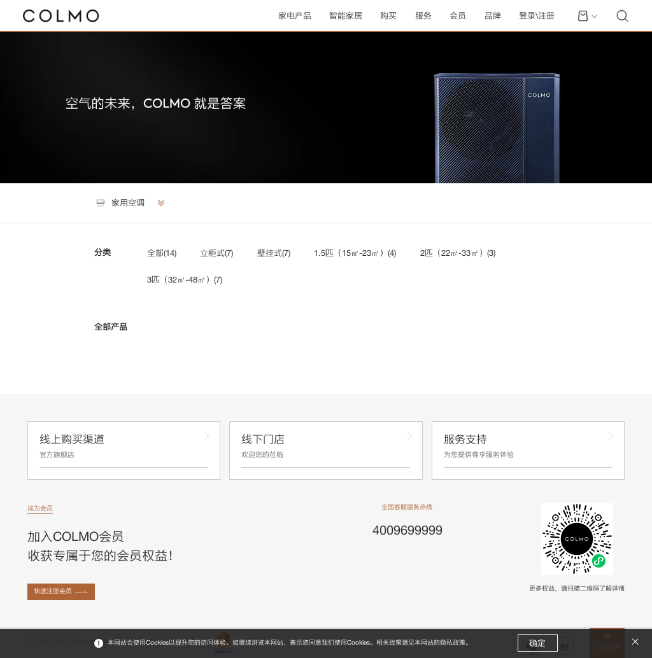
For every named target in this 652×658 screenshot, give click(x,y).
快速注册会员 (53, 591)
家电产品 (294, 15)
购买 (388, 15)
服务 (423, 15)
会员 (458, 15)
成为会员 (40, 508)
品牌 (493, 15)
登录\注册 (537, 15)
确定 (537, 643)
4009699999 (407, 530)
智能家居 (345, 15)
